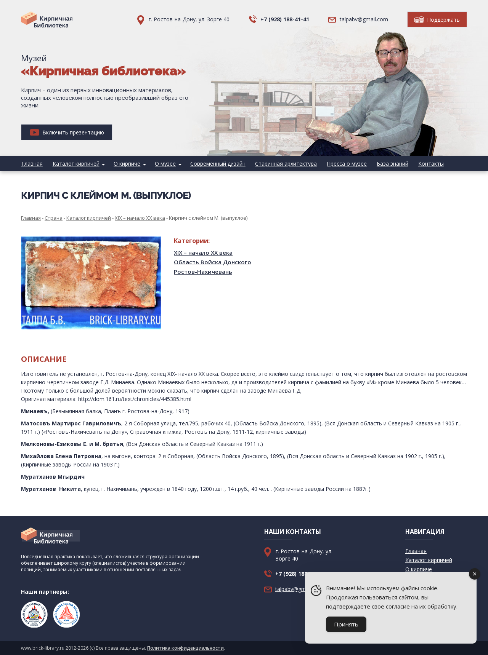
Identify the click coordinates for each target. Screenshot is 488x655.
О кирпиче (125, 163)
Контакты (425, 163)
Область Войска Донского (212, 262)
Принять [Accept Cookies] (346, 624)
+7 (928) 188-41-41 (284, 19)
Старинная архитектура (282, 163)
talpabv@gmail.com (364, 19)
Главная (31, 163)
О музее (162, 163)
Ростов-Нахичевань (203, 271)
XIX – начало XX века (203, 252)
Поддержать (437, 19)
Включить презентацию (67, 132)
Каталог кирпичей (74, 163)
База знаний (387, 163)
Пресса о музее (343, 163)
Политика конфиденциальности (185, 648)
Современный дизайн (214, 163)
